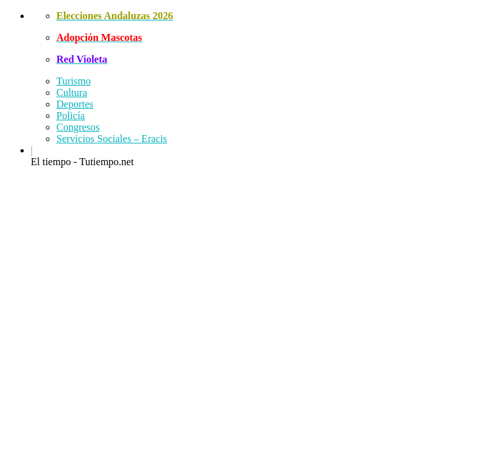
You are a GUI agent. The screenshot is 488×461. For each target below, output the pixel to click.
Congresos (78, 127)
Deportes (75, 104)
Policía (70, 115)
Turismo (73, 81)
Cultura (71, 92)
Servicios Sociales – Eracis (111, 138)
